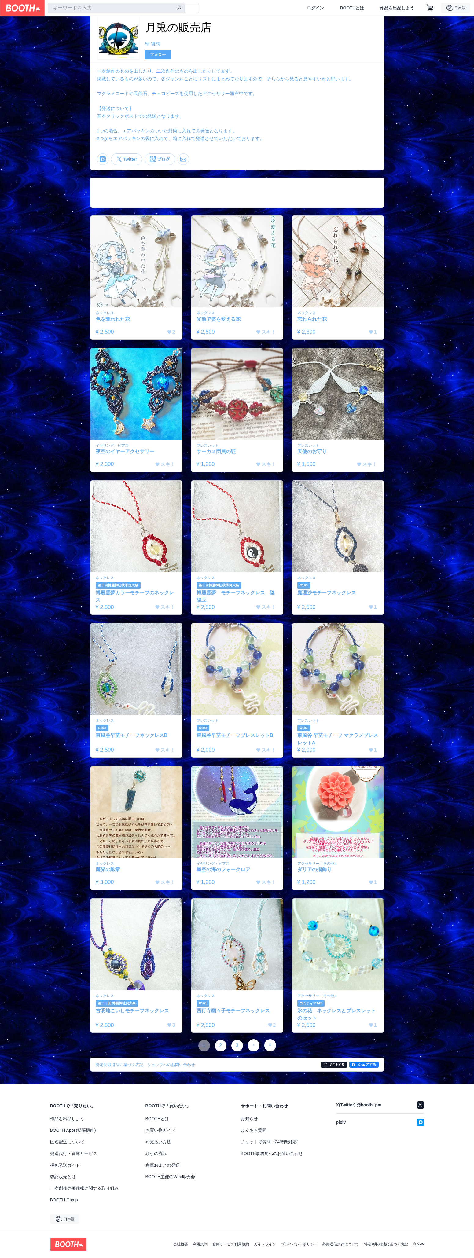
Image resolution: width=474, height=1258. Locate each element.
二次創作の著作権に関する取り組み (84, 1188)
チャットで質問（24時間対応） (271, 1141)
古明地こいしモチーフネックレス (132, 1010)
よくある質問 (253, 1130)
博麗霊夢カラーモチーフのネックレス (135, 596)
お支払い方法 (158, 1141)
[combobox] (116, 8)
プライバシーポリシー (299, 1244)
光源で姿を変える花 (219, 319)
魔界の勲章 (108, 869)
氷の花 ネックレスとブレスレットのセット (336, 1014)
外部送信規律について (340, 1244)
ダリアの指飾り (314, 869)
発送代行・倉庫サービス (73, 1153)
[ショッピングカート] (430, 8)
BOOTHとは (352, 8)
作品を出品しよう (397, 8)
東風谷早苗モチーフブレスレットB (235, 735)
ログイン (315, 8)
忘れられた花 (312, 319)
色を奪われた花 (113, 319)
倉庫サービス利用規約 (230, 1244)
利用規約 (200, 1244)
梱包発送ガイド (65, 1165)
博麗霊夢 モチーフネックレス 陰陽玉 (236, 596)
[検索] (179, 8)
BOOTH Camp (64, 1199)
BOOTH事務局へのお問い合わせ (272, 1153)
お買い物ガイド (160, 1130)
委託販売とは (63, 1176)
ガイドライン (265, 1244)
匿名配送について (67, 1141)
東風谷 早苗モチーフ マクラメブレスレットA (337, 739)
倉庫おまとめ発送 (162, 1165)
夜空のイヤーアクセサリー (125, 451)
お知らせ (249, 1118)
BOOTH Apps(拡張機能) (73, 1130)
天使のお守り (312, 451)
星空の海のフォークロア (223, 869)
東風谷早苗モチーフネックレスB (132, 735)
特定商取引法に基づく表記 (386, 1244)
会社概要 (180, 1244)
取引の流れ (156, 1153)
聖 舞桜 (153, 43)
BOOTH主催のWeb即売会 (170, 1176)
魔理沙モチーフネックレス (326, 592)
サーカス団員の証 (216, 451)
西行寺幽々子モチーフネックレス (233, 1010)
